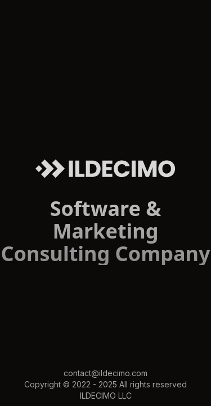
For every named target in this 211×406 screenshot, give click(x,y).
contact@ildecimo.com (105, 373)
